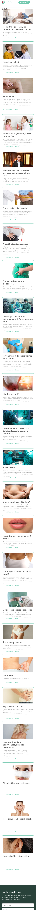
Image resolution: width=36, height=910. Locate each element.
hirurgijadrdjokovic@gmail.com (11, 899)
